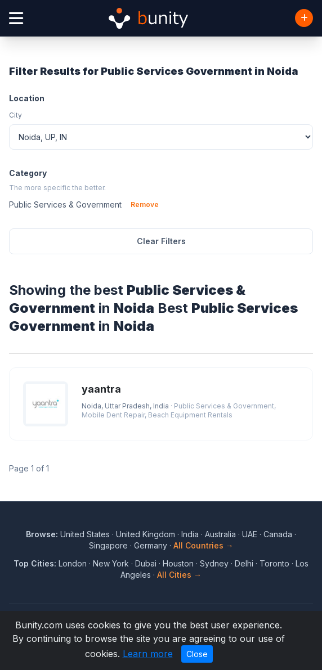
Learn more (148, 653)
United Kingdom (145, 534)
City (15, 115)
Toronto (274, 563)
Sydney (214, 563)
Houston (178, 563)
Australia (220, 534)
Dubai (145, 563)
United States (85, 534)
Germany (150, 545)
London (73, 563)
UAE (249, 534)
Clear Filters (161, 241)
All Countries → (203, 545)
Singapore (108, 545)
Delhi (244, 563)
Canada (277, 534)
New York (111, 563)
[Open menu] (16, 18)
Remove (145, 204)
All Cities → (179, 574)
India (190, 534)
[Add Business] (304, 18)
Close (197, 654)
